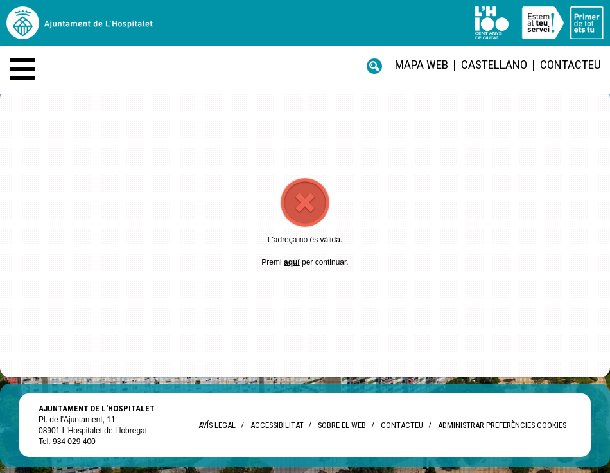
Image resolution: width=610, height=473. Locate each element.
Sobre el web (342, 425)
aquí (292, 262)
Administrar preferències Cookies (502, 425)
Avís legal (217, 425)
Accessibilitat (276, 425)
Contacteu (570, 64)
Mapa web (421, 64)
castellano (494, 64)
